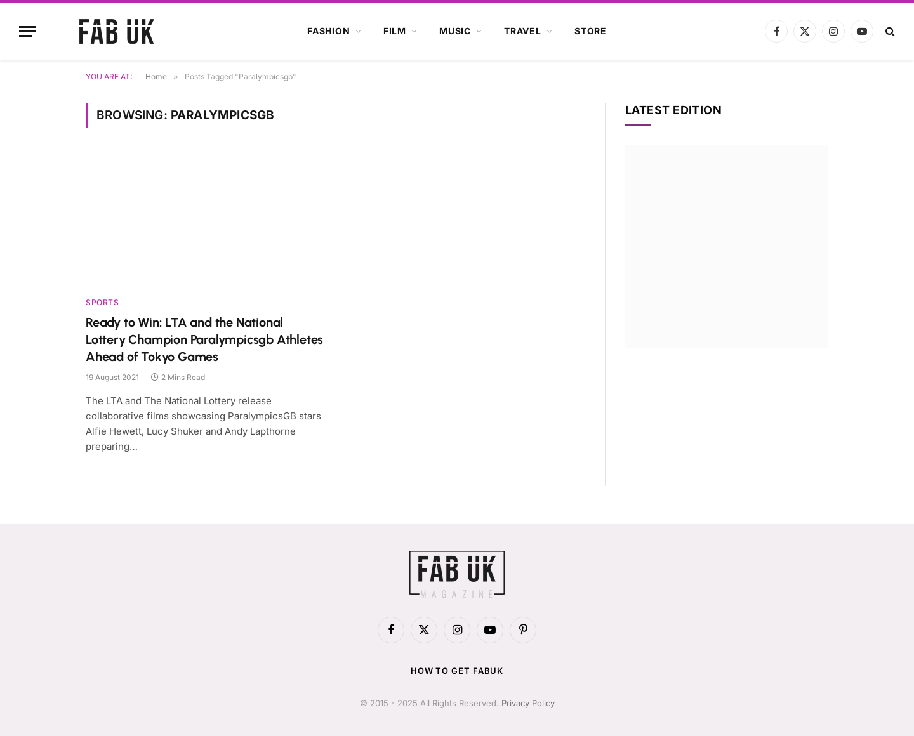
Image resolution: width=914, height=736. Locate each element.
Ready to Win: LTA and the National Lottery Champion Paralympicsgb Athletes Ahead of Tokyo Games (204, 339)
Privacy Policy (528, 703)
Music (455, 30)
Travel (522, 30)
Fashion (328, 30)
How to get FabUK (457, 671)
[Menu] (27, 31)
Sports (102, 302)
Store (590, 30)
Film (394, 30)
